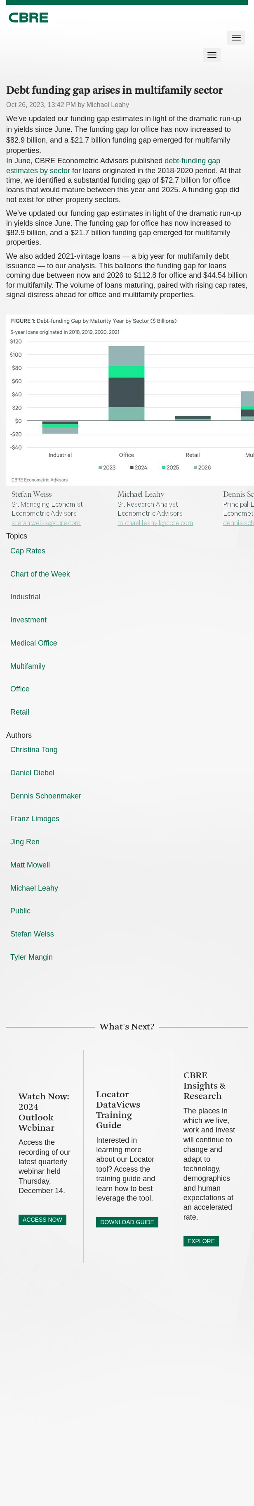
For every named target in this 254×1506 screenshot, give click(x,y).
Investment (28, 620)
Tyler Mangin (31, 957)
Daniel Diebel (32, 773)
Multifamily (27, 666)
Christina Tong (34, 750)
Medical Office (33, 643)
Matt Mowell (30, 865)
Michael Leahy (34, 888)
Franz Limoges (34, 819)
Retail (19, 712)
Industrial (25, 597)
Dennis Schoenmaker (45, 796)
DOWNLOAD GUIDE (127, 1222)
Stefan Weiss (32, 934)
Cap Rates (27, 551)
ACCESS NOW (42, 1219)
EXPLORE (201, 1241)
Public (20, 911)
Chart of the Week (40, 574)
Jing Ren (25, 842)
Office (20, 689)
